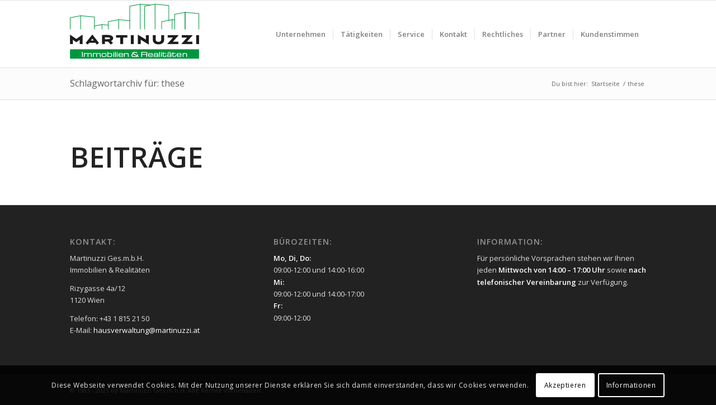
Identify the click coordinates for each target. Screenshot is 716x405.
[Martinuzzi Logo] (134, 34)
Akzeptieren (565, 385)
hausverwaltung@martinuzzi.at (146, 330)
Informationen (631, 385)
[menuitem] (300, 34)
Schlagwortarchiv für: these (127, 83)
